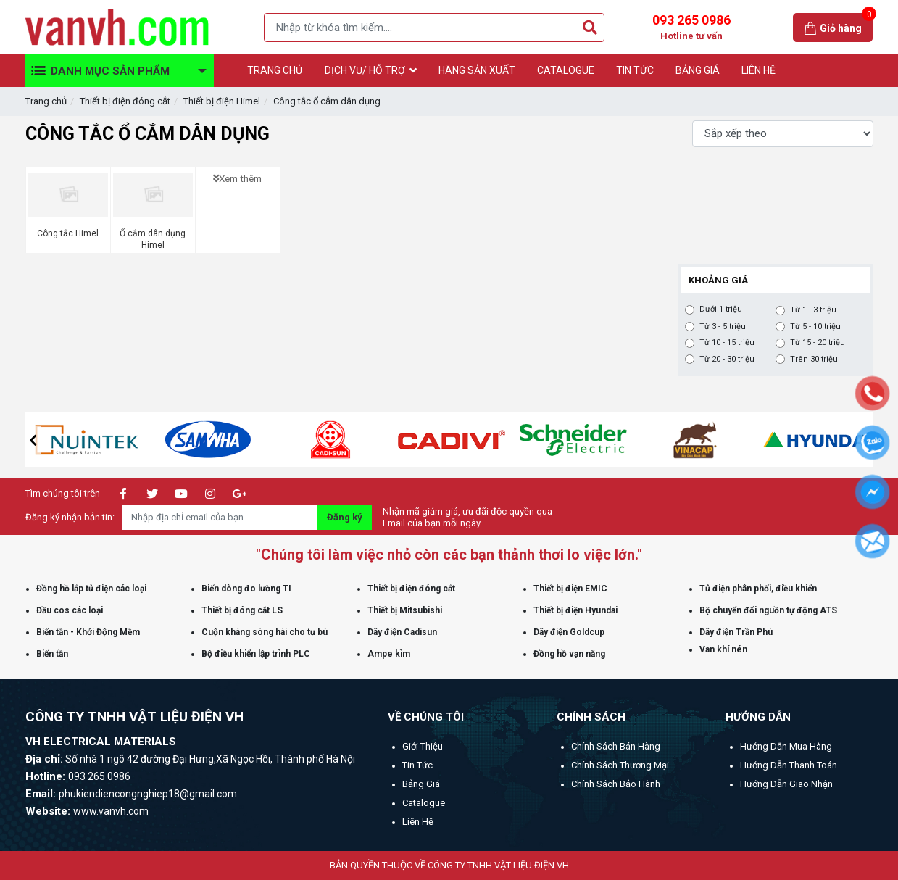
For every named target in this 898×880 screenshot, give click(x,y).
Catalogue (423, 802)
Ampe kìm (388, 654)
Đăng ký (344, 517)
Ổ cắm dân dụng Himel (153, 239)
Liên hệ (417, 821)
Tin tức (417, 765)
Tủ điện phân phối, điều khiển (758, 589)
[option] (114, 439)
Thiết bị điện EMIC (570, 589)
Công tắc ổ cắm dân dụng (327, 101)
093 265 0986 (691, 27)
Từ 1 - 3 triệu (813, 310)
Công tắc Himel (68, 233)
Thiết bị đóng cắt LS (242, 610)
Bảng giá (421, 784)
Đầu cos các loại (69, 610)
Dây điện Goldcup (568, 632)
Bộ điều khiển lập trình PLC (255, 654)
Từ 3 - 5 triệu (722, 327)
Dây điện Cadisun (402, 632)
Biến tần (52, 654)
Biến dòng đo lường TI (246, 589)
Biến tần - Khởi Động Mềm (88, 632)
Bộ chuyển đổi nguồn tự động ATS (768, 610)
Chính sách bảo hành (615, 784)
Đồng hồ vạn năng (569, 654)
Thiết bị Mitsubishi (404, 610)
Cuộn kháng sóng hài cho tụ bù (264, 632)
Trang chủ (46, 101)
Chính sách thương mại (620, 765)
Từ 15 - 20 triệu (817, 343)
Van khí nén (723, 649)
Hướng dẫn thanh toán (788, 765)
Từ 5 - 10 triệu (815, 327)
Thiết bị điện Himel (221, 101)
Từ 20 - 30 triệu (726, 359)
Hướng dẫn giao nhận (786, 784)
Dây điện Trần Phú (736, 632)
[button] (33, 440)
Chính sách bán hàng (615, 746)
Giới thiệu (422, 746)
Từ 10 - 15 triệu (726, 343)
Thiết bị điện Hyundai (575, 610)
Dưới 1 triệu (720, 309)
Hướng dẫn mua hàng (786, 746)
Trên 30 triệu (814, 359)
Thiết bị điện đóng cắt (125, 101)
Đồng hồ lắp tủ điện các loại (91, 589)
